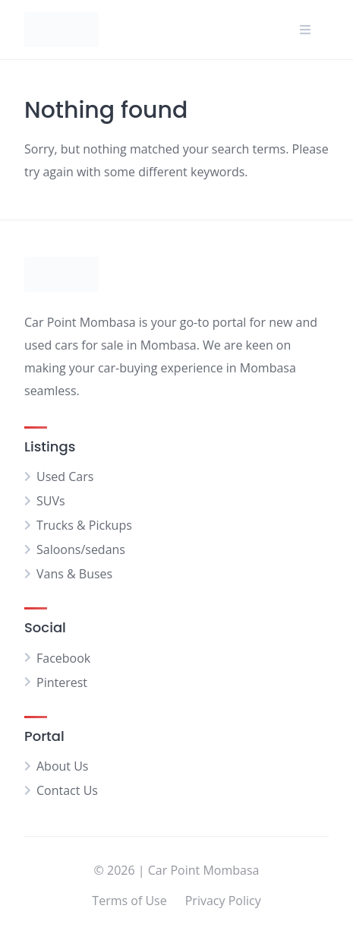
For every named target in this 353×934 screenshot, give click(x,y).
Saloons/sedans (80, 549)
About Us (62, 766)
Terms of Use (129, 900)
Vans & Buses (74, 573)
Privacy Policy (223, 900)
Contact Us (67, 790)
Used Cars (64, 476)
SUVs (50, 500)
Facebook (63, 658)
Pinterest (61, 682)
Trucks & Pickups (84, 525)
